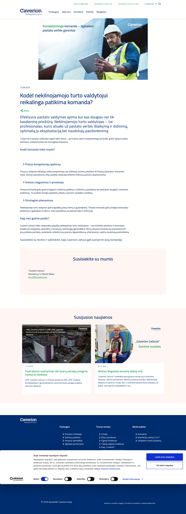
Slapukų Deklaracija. (111, 499)
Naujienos (101, 12)
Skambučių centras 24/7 (149, 437)
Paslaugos (54, 12)
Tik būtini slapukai (164, 495)
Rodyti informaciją (131, 509)
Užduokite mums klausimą (149, 441)
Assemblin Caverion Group (128, 3)
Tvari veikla (106, 460)
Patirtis (90, 12)
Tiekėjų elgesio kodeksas (112, 444)
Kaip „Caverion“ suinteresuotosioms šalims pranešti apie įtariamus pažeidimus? (113, 452)
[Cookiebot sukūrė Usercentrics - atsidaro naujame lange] (16, 509)
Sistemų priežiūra (72, 437)
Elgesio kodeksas (109, 441)
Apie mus (66, 12)
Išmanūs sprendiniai (73, 441)
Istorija (104, 434)
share (25, 110)
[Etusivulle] (31, 12)
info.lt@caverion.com (37, 277)
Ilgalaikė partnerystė (74, 444)
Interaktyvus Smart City (103, 3)
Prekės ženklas (108, 463)
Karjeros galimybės (81, 3)
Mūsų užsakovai (108, 437)
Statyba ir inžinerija (73, 434)
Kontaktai (78, 12)
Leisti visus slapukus (164, 487)
